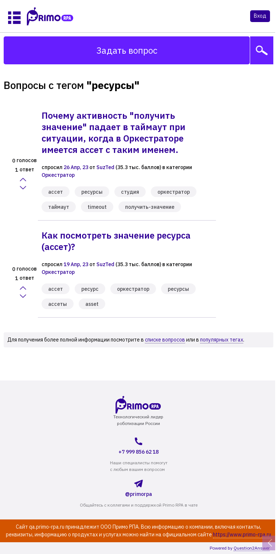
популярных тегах (221, 339)
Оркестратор (58, 175)
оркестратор (173, 192)
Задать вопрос (126, 50)
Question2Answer (252, 548)
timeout (97, 207)
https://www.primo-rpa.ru (242, 534)
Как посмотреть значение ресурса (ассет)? (116, 241)
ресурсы (92, 192)
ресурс (90, 289)
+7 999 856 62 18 (138, 445)
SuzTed (105, 167)
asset (92, 304)
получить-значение (149, 207)
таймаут (58, 207)
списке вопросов (165, 339)
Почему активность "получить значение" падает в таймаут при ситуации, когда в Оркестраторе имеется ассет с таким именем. (113, 133)
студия (130, 192)
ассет (55, 192)
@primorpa (138, 486)
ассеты (57, 304)
